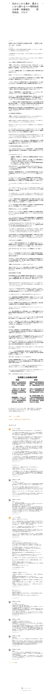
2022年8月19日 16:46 (15, 537)
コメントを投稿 (13, 662)
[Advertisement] (26, 29)
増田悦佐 (14, 479)
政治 (19, 419)
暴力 (29, 419)
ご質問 (15, 419)
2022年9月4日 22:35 (15, 615)
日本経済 (24, 419)
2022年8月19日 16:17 (15, 513)
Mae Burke (29, 690)
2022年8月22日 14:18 (15, 586)
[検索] (42, 3)
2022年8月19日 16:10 (15, 496)
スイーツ (14, 428)
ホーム (14, 15)
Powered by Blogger (26, 688)
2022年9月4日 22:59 (15, 659)
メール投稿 (16, 416)
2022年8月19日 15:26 (15, 476)
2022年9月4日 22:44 (15, 632)
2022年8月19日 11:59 (15, 461)
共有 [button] (10, 416)
